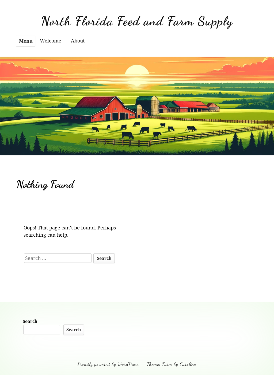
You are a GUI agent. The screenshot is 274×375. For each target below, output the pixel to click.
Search (30, 321)
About (78, 40)
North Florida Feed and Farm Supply (137, 21)
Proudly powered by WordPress (108, 364)
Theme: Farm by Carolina (171, 364)
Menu (26, 41)
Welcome (50, 40)
